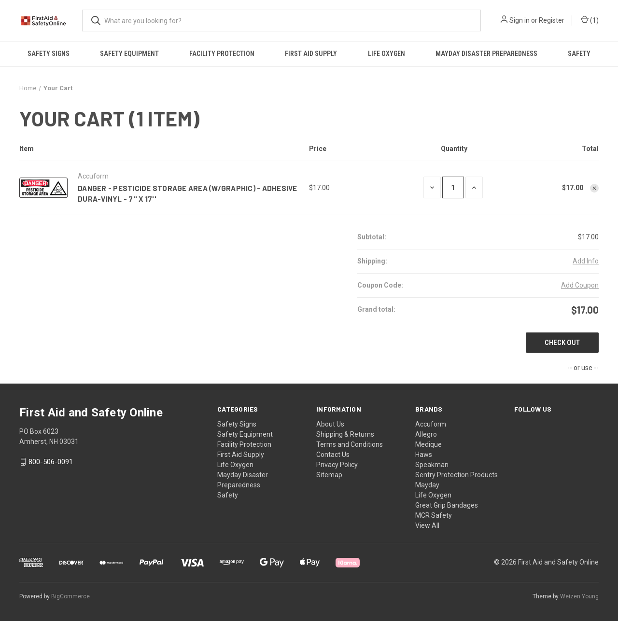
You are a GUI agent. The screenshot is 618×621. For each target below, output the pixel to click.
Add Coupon (580, 285)
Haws (423, 454)
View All (427, 525)
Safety (579, 53)
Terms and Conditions (349, 444)
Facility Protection (221, 53)
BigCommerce (70, 596)
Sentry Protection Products (456, 475)
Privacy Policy (337, 465)
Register (551, 20)
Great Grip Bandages (446, 505)
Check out (562, 342)
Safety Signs (49, 53)
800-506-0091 (50, 461)
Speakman (432, 465)
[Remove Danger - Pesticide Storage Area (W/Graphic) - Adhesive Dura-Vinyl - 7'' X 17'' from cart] (594, 188)
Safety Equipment (129, 53)
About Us (330, 424)
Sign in (519, 20)
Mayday (427, 485)
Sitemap (329, 475)
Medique (428, 444)
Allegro (426, 434)
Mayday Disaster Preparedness (486, 53)
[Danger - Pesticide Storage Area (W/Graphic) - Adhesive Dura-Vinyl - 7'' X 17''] (453, 187)
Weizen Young (579, 596)
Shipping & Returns (345, 434)
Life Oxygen (386, 53)
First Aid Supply (311, 53)
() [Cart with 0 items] (590, 20)
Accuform (430, 424)
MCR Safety (433, 515)
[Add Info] (586, 261)
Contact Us (333, 454)
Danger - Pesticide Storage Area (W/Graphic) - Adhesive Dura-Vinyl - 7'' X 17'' (187, 194)
